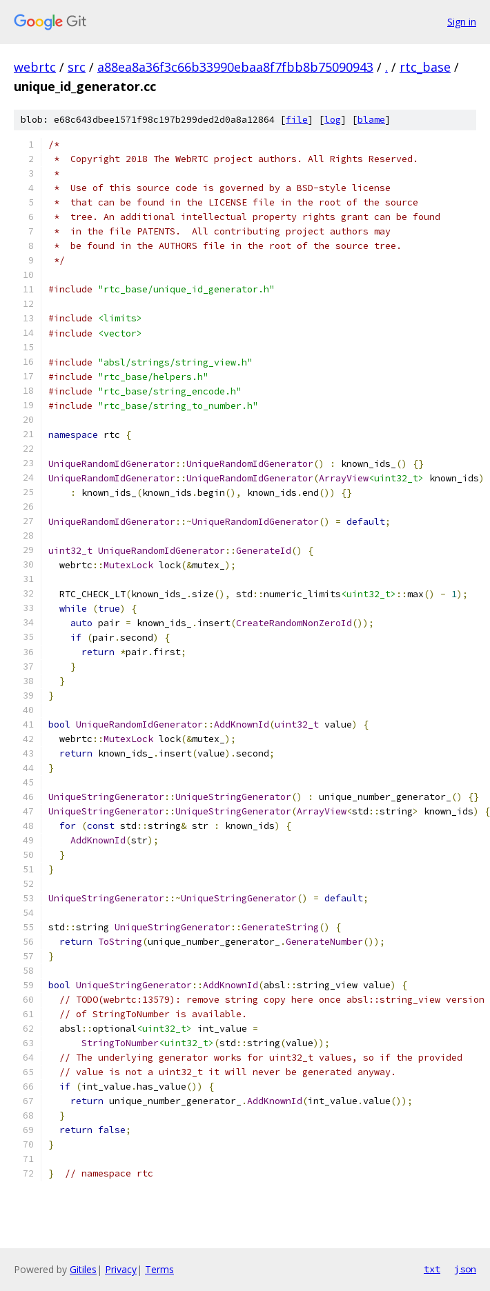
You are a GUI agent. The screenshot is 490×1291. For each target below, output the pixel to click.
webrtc (35, 67)
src (77, 67)
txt (432, 1269)
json (465, 1269)
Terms (159, 1269)
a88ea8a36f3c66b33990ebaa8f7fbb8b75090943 (235, 67)
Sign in (461, 21)
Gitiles (83, 1269)
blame (371, 120)
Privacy (121, 1269)
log (332, 120)
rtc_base (425, 67)
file (297, 120)
